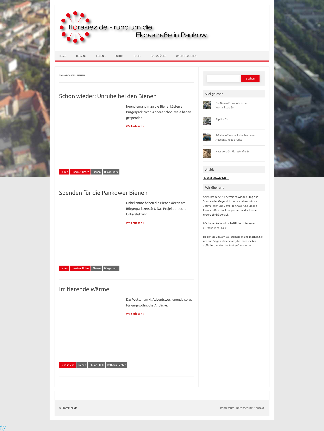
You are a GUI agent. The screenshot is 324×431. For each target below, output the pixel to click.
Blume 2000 (96, 364)
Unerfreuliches (186, 56)
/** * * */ (3, 428)
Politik (119, 56)
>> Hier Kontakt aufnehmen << (233, 245)
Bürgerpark (111, 171)
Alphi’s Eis (222, 119)
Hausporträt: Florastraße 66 (232, 151)
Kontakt (259, 408)
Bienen (97, 171)
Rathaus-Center (116, 364)
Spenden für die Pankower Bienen (103, 192)
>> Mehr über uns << (215, 227)
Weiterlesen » (135, 126)
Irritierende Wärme (84, 289)
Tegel (137, 56)
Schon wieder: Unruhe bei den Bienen (108, 96)
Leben (100, 56)
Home (62, 56)
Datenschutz (244, 408)
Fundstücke (158, 56)
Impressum (227, 408)
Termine (81, 56)
